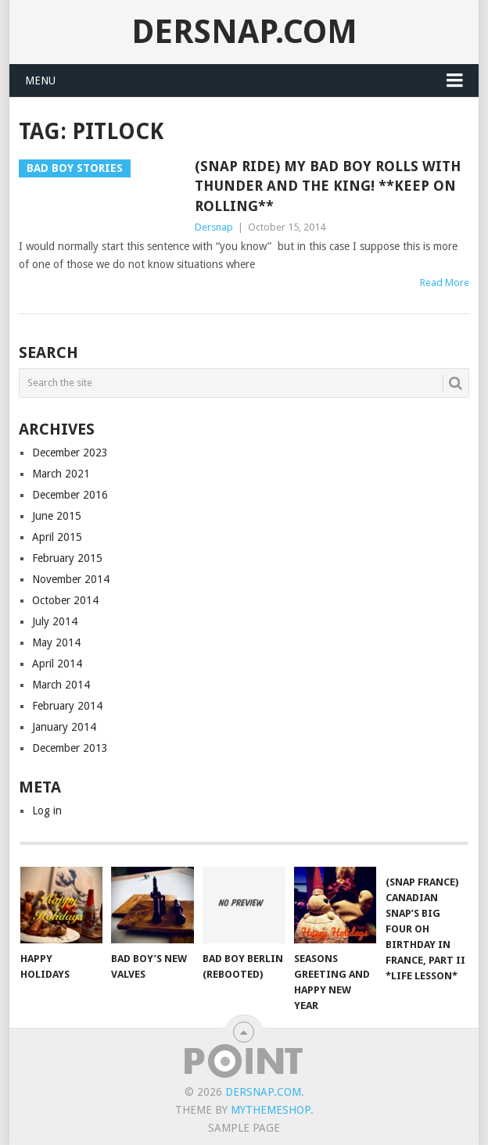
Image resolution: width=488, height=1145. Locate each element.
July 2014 (54, 621)
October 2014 (65, 600)
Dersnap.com (244, 32)
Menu (40, 80)
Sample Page (244, 1128)
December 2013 (70, 748)
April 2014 (57, 663)
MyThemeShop (270, 1110)
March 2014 (61, 684)
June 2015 (56, 516)
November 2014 (70, 579)
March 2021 (61, 473)
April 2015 (57, 537)
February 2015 (67, 558)
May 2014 (56, 642)
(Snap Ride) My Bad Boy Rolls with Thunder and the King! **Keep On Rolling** (328, 185)
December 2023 (70, 452)
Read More (444, 282)
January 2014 (64, 727)
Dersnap (214, 227)
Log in (47, 810)
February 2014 (67, 706)
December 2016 (70, 494)
